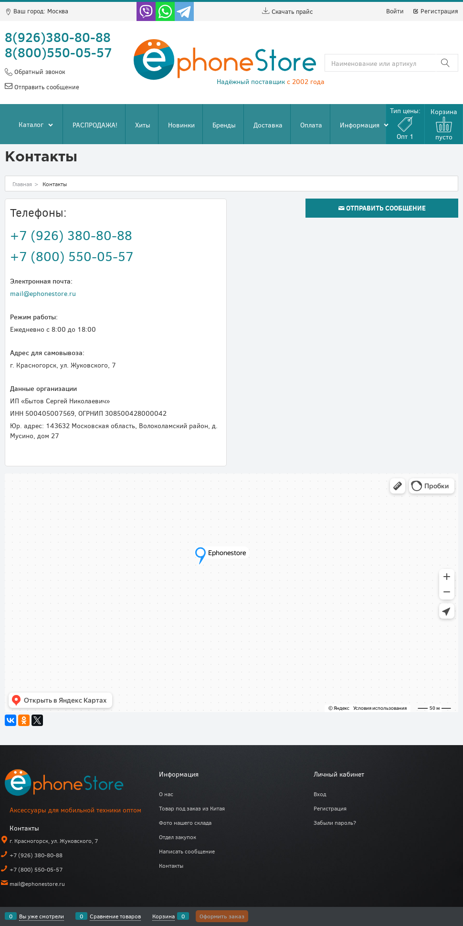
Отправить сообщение (45, 87)
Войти (395, 11)
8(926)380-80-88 (58, 36)
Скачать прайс (287, 11)
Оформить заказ (222, 916)
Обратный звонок (38, 71)
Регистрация (435, 11)
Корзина (163, 916)
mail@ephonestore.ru (43, 293)
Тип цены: (405, 123)
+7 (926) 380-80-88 (71, 234)
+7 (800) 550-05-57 (72, 255)
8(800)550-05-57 (58, 52)
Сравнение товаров (115, 916)
